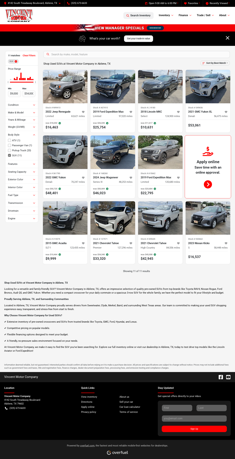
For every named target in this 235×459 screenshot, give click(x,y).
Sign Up (194, 429)
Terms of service (128, 412)
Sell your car (126, 401)
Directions (86, 401)
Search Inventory (138, 15)
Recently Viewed (217, 3)
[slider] (8, 82)
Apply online (87, 406)
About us (124, 396)
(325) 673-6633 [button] (77, 3)
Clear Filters (29, 55)
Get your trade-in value (138, 38)
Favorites (191, 3)
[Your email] (194, 418)
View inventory (89, 396)
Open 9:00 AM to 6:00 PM (160, 3)
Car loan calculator (129, 406)
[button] (33, 3)
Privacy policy (88, 412)
